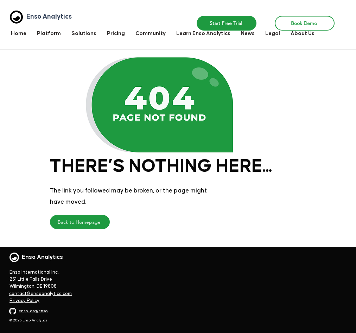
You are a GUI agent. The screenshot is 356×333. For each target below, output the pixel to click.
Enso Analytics (42, 257)
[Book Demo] (305, 23)
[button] (84, 34)
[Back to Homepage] (80, 222)
